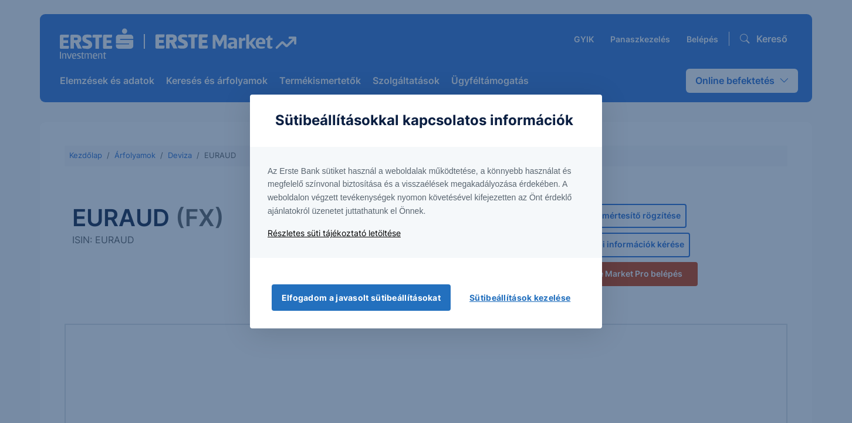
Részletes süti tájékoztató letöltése (334, 233)
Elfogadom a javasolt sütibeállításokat (361, 298)
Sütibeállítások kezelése (519, 298)
